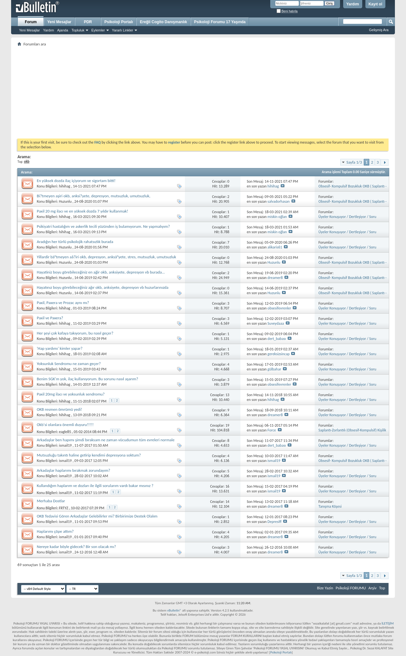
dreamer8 (275, 277)
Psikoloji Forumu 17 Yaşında (220, 22)
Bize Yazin (325, 587)
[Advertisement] (203, 92)
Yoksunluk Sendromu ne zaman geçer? (69, 363)
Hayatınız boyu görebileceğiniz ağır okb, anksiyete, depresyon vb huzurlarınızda (102, 287)
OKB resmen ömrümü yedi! (59, 409)
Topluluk (78, 30)
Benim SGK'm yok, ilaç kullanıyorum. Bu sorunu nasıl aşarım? (87, 378)
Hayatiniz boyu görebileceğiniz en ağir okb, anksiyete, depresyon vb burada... (101, 272)
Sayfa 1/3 (354, 162)
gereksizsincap (278, 354)
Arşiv (372, 587)
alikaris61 (274, 247)
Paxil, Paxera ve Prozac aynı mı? (63, 302)
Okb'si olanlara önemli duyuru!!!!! (65, 424)
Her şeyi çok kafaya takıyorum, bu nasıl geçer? (75, 333)
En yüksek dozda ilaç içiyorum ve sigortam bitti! (76, 180)
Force (271, 430)
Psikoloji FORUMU (351, 587)
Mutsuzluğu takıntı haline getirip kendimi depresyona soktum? (89, 455)
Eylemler (98, 30)
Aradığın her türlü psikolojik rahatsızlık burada (75, 241)
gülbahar (274, 369)
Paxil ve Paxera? (50, 317)
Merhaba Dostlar (51, 500)
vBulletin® (174, 610)
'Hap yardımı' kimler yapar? (59, 348)
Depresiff (274, 521)
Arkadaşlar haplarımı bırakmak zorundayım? (73, 470)
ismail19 (65, 445)
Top (382, 587)
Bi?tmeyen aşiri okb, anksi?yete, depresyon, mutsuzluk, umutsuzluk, (93, 195)
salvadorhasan (278, 201)
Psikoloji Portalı (118, 22)
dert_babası (276, 338)
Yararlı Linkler (122, 30)
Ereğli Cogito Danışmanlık (163, 22)
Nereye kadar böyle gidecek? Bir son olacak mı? (76, 546)
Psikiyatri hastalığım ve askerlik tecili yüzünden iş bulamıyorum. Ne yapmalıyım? (103, 226)
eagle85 (65, 431)
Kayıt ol (375, 4)
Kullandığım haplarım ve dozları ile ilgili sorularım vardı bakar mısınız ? (95, 485)
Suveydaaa (275, 323)
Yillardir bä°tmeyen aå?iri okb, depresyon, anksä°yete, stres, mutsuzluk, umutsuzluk (106, 256)
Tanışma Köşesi (330, 506)
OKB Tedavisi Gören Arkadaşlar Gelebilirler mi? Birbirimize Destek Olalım (97, 516)
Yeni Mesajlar (29, 30)
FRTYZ (63, 508)
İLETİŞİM (388, 623)
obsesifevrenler (279, 308)
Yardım (352, 4)
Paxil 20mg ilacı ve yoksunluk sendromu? (71, 394)
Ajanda (62, 30)
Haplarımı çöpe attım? (55, 531)
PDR (88, 22)
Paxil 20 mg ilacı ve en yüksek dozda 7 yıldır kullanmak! (82, 211)
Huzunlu (65, 201)
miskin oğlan (277, 216)
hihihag (64, 186)
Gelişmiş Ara (379, 30)
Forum (30, 22)
